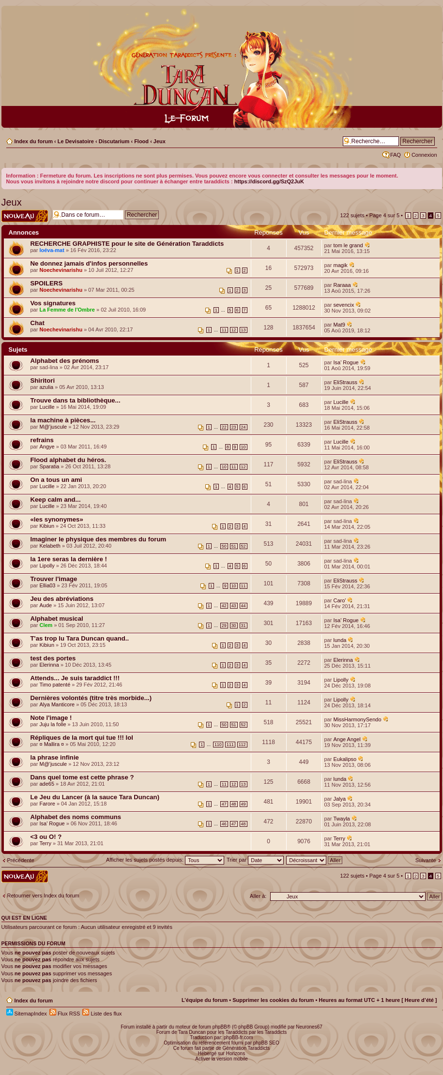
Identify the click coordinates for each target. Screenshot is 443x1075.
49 (243, 804)
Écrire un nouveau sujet (24, 216)
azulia (46, 387)
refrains (42, 440)
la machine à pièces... (63, 420)
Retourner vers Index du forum (43, 895)
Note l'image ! (51, 717)
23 (233, 427)
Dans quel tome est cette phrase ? (82, 777)
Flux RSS (64, 1013)
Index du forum (34, 141)
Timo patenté (54, 684)
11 (224, 330)
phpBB (220, 1027)
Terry (45, 843)
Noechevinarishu (60, 270)
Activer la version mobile (221, 1058)
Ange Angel (346, 739)
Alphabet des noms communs (76, 817)
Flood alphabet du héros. (69, 459)
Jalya (339, 799)
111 (230, 744)
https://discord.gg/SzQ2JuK (269, 181)
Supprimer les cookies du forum (273, 1000)
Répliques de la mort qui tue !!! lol (82, 737)
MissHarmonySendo (357, 719)
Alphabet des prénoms (65, 360)
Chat (38, 323)
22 (224, 427)
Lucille (46, 407)
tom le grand (348, 245)
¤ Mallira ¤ (51, 744)
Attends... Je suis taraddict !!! (75, 678)
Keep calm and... (56, 499)
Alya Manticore (57, 704)
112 (242, 744)
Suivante (425, 860)
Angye (46, 446)
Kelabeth (49, 546)
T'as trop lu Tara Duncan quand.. (80, 638)
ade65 (46, 784)
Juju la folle (52, 724)
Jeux (159, 141)
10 (243, 447)
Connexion (424, 155)
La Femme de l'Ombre (67, 310)
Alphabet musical (57, 618)
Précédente (20, 860)
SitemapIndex (26, 1013)
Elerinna (49, 665)
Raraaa (342, 285)
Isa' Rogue (345, 362)
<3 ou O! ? (46, 836)
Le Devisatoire (76, 141)
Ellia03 (47, 585)
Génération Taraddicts (246, 1048)
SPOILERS (47, 283)
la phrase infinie (55, 757)
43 (233, 605)
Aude (45, 605)
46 (224, 823)
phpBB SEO (266, 1042)
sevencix (343, 305)
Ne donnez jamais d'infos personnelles (89, 263)
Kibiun (46, 526)
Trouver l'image (54, 578)
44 (243, 605)
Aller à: (258, 896)
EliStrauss (345, 382)
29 (224, 625)
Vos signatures (53, 303)
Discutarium (114, 141)
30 (233, 625)
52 (243, 546)
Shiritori (43, 380)
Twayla (341, 818)
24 (243, 427)
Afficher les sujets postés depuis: (165, 860)
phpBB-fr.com (238, 1037)
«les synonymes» (57, 519)
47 (224, 804)
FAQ (395, 155)
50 (224, 546)
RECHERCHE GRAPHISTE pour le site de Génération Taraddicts (127, 243)
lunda (339, 640)
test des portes (53, 658)
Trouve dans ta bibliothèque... (76, 400)
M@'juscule (53, 427)
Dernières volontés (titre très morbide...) (91, 698)
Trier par (255, 860)
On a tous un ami (56, 479)
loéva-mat (51, 250)
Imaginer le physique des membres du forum (99, 539)
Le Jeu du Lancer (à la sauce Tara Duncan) (95, 797)
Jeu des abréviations (62, 598)
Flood (141, 141)
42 (224, 605)
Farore (47, 803)
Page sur (384, 215)
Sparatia (49, 466)
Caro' (339, 600)
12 (233, 330)
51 (233, 546)
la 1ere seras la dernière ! (69, 559)
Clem (45, 625)
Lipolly (46, 565)
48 (233, 804)
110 (218, 744)
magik (340, 265)
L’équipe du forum (205, 1000)
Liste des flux (102, 1013)
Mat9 (339, 325)
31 (243, 625)
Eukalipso (344, 759)
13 (243, 330)
